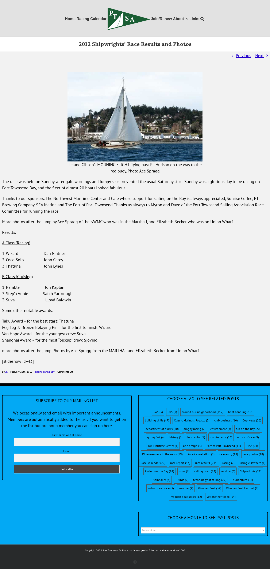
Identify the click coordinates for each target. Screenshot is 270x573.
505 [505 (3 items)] (172, 412)
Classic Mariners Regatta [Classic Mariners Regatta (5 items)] (191, 420)
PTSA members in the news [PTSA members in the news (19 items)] (162, 454)
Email (66, 451)
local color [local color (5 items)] (196, 437)
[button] (202, 18)
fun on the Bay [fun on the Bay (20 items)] (248, 429)
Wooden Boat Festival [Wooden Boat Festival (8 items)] (242, 488)
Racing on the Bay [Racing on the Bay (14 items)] (159, 471)
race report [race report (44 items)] (180, 463)
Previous (243, 55)
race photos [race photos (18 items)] (253, 454)
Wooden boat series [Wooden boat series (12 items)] (186, 497)
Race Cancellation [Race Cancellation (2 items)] (201, 454)
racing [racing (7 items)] (228, 463)
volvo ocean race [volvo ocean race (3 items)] (161, 488)
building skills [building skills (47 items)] (157, 420)
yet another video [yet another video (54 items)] (221, 497)
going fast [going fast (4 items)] (156, 437)
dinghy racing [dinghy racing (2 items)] (194, 429)
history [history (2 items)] (175, 437)
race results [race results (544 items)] (206, 463)
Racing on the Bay (45, 371)
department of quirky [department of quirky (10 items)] (162, 429)
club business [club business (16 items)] (226, 420)
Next (259, 55)
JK (6, 371)
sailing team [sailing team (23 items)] (205, 471)
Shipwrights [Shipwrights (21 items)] (250, 471)
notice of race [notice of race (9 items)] (248, 437)
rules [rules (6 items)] (184, 471)
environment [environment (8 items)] (220, 429)
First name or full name (67, 435)
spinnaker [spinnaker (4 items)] (161, 480)
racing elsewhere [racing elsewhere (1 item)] (252, 463)
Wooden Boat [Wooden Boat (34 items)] (209, 488)
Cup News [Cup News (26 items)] (252, 420)
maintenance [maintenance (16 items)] (221, 437)
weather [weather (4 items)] (186, 488)
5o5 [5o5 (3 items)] (158, 412)
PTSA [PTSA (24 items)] (252, 446)
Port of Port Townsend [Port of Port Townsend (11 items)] (224, 446)
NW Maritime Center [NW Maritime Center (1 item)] (163, 446)
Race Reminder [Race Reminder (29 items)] (153, 463)
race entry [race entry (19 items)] (228, 454)
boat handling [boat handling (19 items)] (240, 412)
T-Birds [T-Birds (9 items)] (181, 480)
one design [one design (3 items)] (192, 446)
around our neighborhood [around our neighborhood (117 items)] (202, 412)
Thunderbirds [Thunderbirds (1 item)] (242, 480)
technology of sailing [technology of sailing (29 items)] (209, 480)
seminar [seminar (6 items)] (228, 471)
